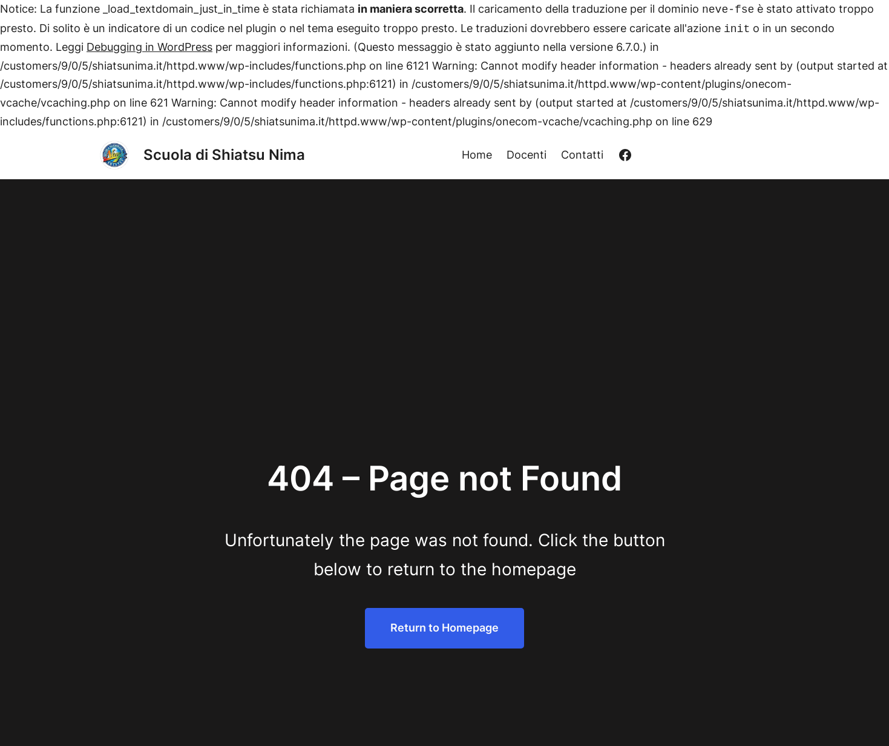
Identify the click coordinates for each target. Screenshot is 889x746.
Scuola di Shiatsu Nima (224, 154)
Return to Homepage (444, 627)
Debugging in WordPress (149, 47)
